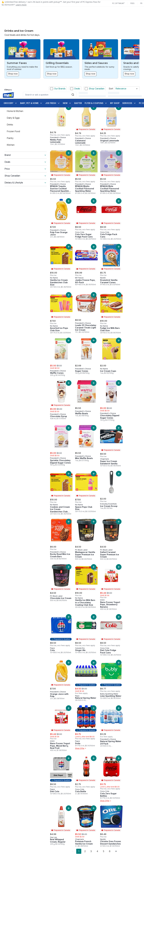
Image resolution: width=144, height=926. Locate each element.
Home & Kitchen (15, 111)
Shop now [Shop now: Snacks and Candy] (129, 73)
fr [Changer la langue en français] (141, 3)
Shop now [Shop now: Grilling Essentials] (51, 73)
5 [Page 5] (103, 851)
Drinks (10, 124)
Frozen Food (13, 131)
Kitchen (10, 144)
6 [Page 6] (109, 851)
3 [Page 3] (91, 851)
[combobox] (49, 11)
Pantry (10, 138)
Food (9, 104)
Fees (132, 3)
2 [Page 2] (85, 851)
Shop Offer (81, 748)
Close (107, 920)
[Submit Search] (72, 11)
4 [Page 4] (97, 851)
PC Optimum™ (118, 3)
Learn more (21, 4)
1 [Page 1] (78, 851)
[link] (72, 851)
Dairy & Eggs (13, 117)
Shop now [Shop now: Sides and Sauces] (90, 73)
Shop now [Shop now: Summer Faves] (13, 73)
